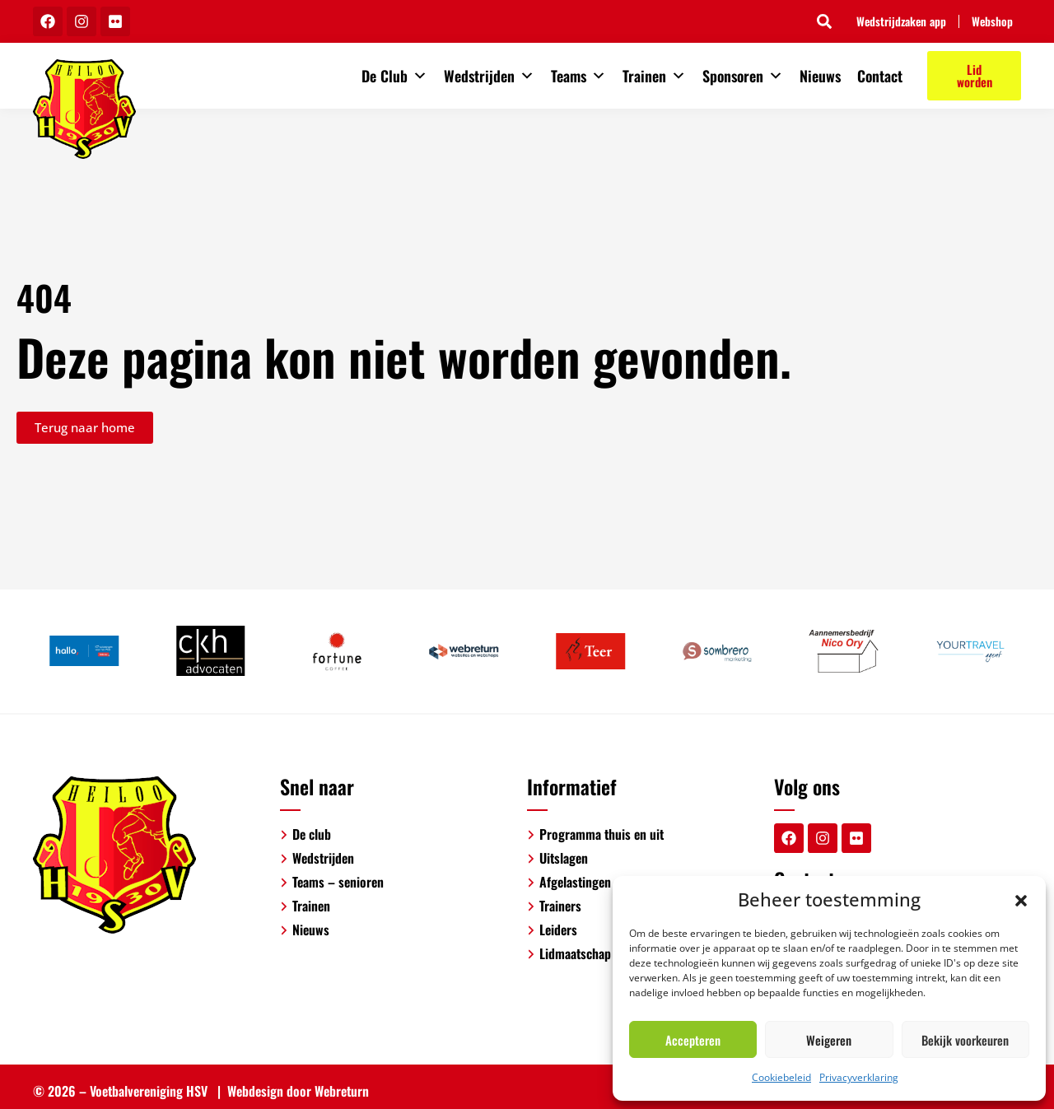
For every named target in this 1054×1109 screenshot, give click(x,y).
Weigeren (828, 1040)
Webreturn (342, 1091)
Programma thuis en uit (601, 834)
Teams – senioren (338, 882)
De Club (394, 76)
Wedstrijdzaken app (901, 21)
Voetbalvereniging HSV (149, 1091)
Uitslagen (563, 858)
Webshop (992, 21)
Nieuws (820, 75)
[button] (1021, 899)
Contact (879, 75)
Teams (578, 76)
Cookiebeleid (781, 1077)
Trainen (654, 76)
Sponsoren (742, 76)
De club (311, 834)
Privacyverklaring (858, 1077)
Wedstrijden (489, 76)
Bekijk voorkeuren (965, 1040)
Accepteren (693, 1040)
